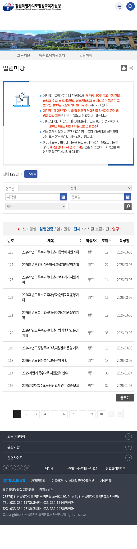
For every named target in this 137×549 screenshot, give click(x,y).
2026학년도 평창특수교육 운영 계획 (44, 360)
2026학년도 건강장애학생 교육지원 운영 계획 (50, 264)
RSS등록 (31, 174)
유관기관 (13, 447)
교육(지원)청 (16, 436)
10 (101, 414)
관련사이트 (15, 457)
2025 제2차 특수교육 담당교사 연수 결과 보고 (50, 385)
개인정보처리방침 (14, 480)
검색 (128, 206)
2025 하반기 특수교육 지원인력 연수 (45, 372)
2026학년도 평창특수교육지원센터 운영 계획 (50, 347)
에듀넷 (49, 468)
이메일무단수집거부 (81, 480)
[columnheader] (11, 240)
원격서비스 (46, 489)
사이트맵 (105, 480)
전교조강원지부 (115, 468)
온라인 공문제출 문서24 (82, 468)
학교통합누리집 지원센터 (18, 489)
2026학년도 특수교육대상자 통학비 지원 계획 (50, 252)
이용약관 (57, 480)
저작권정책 (38, 480)
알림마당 (88, 55)
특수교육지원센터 (54, 55)
